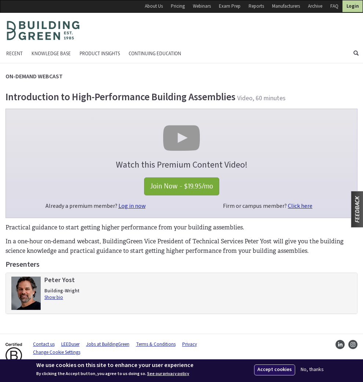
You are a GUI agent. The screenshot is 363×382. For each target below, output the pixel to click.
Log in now (132, 206)
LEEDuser (70, 344)
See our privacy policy (168, 374)
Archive (315, 6)
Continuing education (155, 53)
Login (352, 6)
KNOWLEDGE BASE (51, 53)
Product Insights (100, 53)
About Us (154, 6)
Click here (300, 206)
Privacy (189, 344)
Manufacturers (286, 6)
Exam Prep (230, 6)
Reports (256, 6)
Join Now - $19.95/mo (181, 186)
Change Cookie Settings (56, 352)
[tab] (181, 293)
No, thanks (312, 369)
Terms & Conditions (156, 344)
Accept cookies (274, 369)
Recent (14, 53)
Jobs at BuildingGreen (107, 344)
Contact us (44, 344)
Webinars (202, 6)
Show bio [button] (53, 297)
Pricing (178, 6)
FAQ (334, 6)
